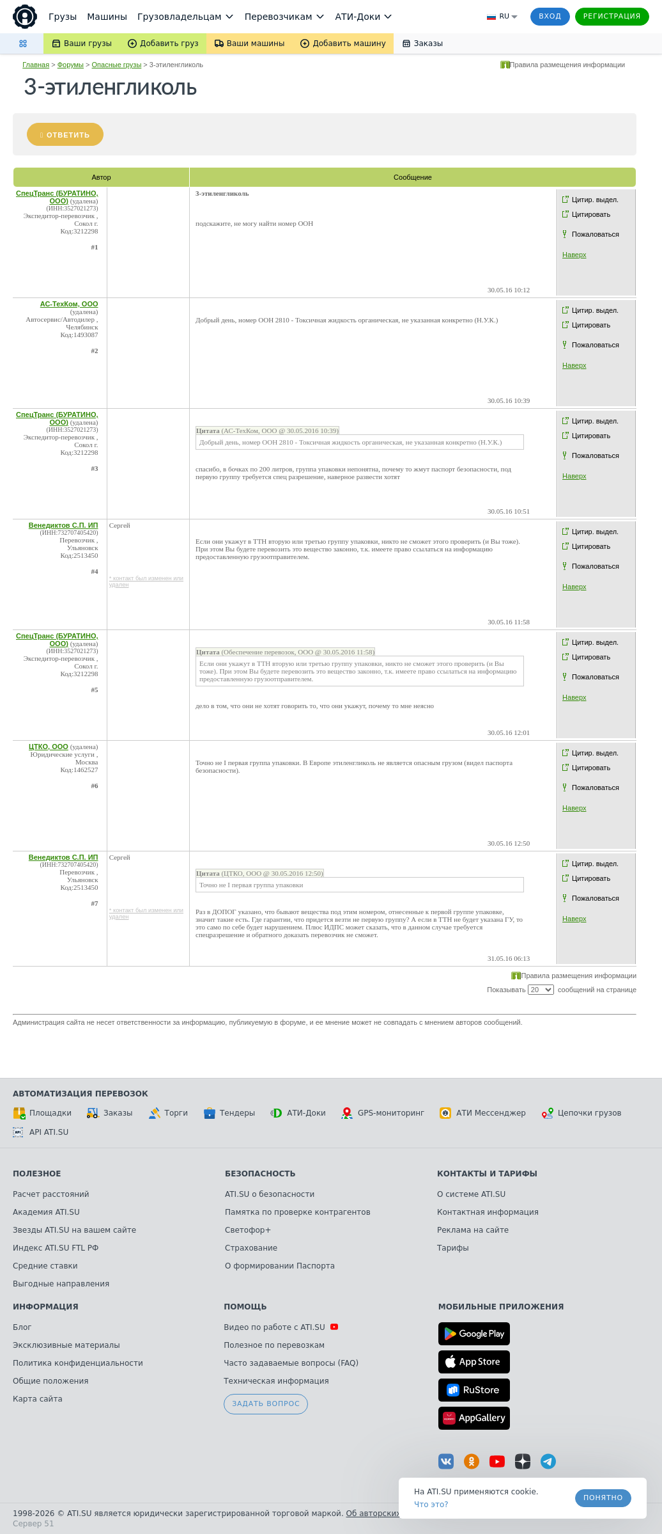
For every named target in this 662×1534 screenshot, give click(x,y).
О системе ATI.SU (471, 1194)
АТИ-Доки (298, 1113)
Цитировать (591, 214)
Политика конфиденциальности (78, 1363)
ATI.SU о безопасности (269, 1194)
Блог (22, 1327)
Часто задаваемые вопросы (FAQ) (291, 1363)
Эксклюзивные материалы (66, 1345)
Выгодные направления (61, 1283)
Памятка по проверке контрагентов (298, 1212)
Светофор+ (248, 1230)
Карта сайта (38, 1399)
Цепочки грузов (581, 1113)
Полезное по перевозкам (274, 1345)
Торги (168, 1113)
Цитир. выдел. (595, 199)
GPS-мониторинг (382, 1113)
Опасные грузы (117, 64)
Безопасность (260, 1173)
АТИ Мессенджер (483, 1113)
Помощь (245, 1306)
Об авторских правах (389, 1513)
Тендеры (229, 1113)
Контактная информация (488, 1212)
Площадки (42, 1113)
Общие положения (50, 1381)
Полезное (37, 1173)
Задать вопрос (266, 1404)
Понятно (603, 1498)
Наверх (574, 254)
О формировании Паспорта (280, 1265)
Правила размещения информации (568, 64)
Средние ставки (45, 1265)
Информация (46, 1306)
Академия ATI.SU (46, 1212)
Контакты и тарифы (487, 1173)
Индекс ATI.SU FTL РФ (55, 1248)
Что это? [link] (431, 1504)
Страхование (251, 1248)
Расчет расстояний (51, 1194)
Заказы (110, 1113)
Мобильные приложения (501, 1306)
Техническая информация (276, 1381)
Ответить (68, 135)
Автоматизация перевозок (80, 1093)
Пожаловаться (595, 234)
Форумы (71, 64)
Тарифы (453, 1248)
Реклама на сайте (473, 1230)
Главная (35, 64)
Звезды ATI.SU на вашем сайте (74, 1230)
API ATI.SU (40, 1132)
